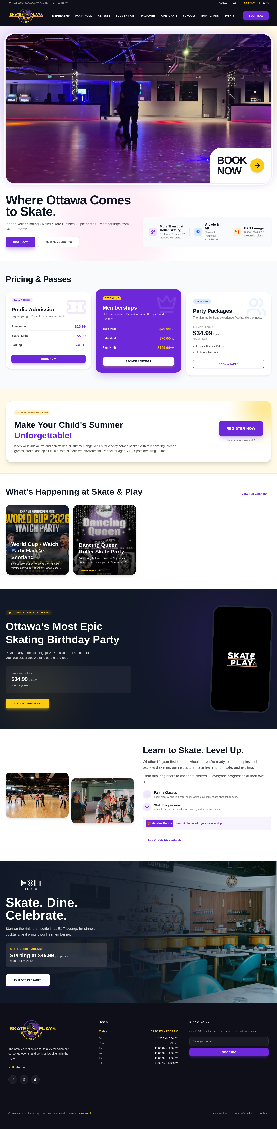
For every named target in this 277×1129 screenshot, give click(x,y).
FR (266, 3)
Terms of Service (243, 1113)
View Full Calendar (256, 494)
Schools (189, 15)
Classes (104, 15)
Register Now (240, 428)
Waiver (263, 1113)
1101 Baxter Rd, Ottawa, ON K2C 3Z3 (28, 3)
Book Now (256, 15)
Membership (61, 15)
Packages (148, 15)
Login (235, 3)
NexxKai (86, 1113)
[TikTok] (35, 1079)
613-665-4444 (61, 3)
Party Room (83, 15)
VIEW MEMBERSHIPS (58, 242)
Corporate (169, 15)
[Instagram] (12, 1079)
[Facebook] (24, 1079)
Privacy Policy (219, 1113)
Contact (223, 3)
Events (229, 15)
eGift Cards (210, 15)
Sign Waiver (250, 3)
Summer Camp (125, 15)
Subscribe (229, 1052)
